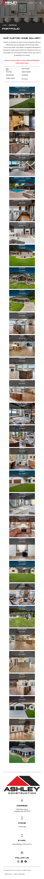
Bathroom (10, 75)
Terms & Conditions (19, 874)
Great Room (26, 72)
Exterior (25, 75)
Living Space (10, 78)
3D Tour (25, 79)
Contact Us (32, 3)
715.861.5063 (22, 827)
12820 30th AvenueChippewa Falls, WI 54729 (22, 810)
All (7, 69)
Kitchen (9, 72)
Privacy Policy (8, 874)
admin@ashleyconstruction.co (22, 844)
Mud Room (25, 69)
